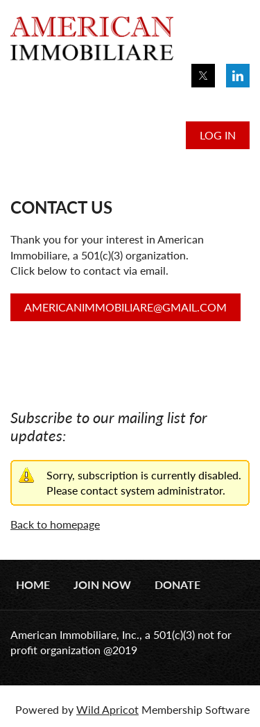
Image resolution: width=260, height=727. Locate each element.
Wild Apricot (107, 709)
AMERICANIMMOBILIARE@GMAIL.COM (125, 307)
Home (33, 584)
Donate (177, 584)
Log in (218, 135)
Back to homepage (55, 524)
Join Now (102, 584)
